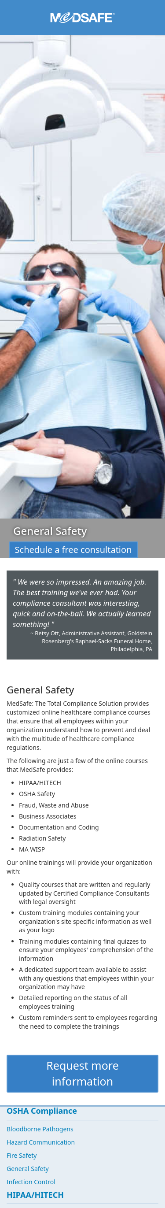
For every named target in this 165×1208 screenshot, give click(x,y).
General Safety (28, 1168)
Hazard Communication (41, 1142)
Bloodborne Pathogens (40, 1129)
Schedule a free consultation (73, 550)
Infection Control (31, 1182)
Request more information (82, 1073)
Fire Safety (22, 1155)
